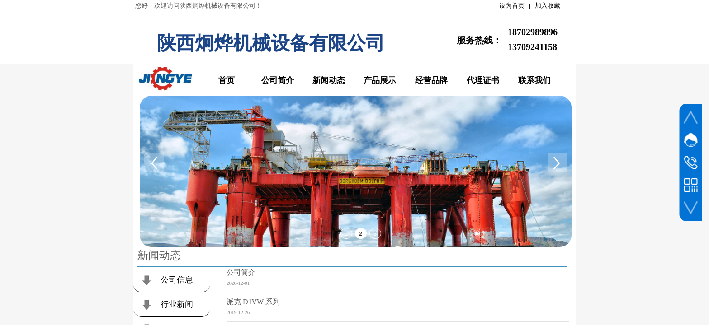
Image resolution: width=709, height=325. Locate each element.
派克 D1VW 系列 (253, 302)
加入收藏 (547, 5)
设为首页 (512, 5)
